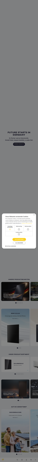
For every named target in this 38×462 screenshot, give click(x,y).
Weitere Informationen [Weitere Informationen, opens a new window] (27, 223)
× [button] (33, 214)
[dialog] (19, 231)
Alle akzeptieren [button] (19, 239)
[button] (10, 246)
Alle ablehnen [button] (19, 242)
